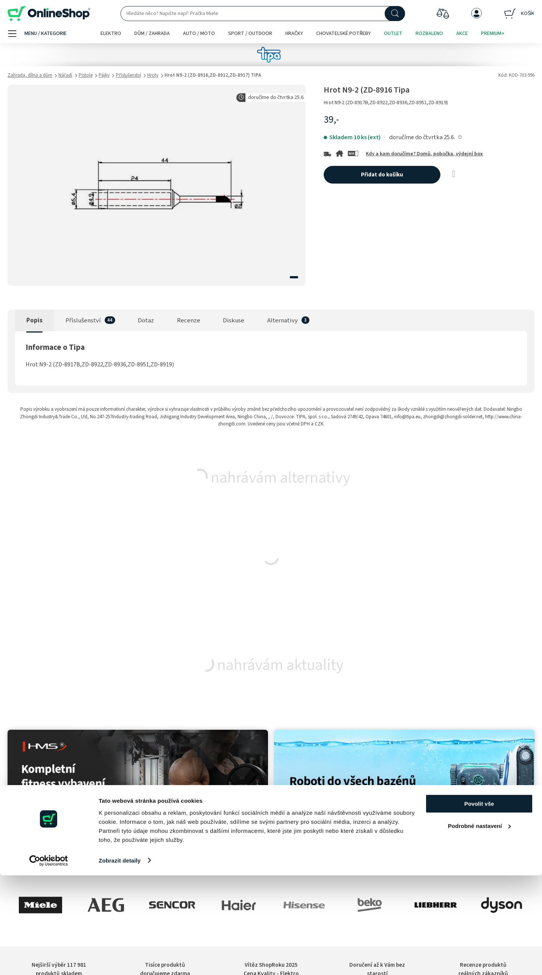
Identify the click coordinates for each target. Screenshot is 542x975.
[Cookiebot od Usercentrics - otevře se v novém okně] (49, 960)
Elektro (110, 33)
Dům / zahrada (152, 33)
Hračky (294, 33)
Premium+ (492, 33)
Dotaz (146, 320)
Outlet (393, 33)
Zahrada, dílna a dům (30, 75)
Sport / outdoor (250, 33)
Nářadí (65, 75)
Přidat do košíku (382, 175)
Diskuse (233, 320)
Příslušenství (128, 75)
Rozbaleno (429, 33)
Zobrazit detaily (120, 960)
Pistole (86, 75)
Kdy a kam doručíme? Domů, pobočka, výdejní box (424, 154)
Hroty (152, 75)
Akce (462, 33)
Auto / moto (199, 33)
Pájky (104, 75)
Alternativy (282, 320)
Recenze (188, 320)
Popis (34, 320)
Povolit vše (479, 904)
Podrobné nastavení (479, 925)
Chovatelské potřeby (343, 33)
